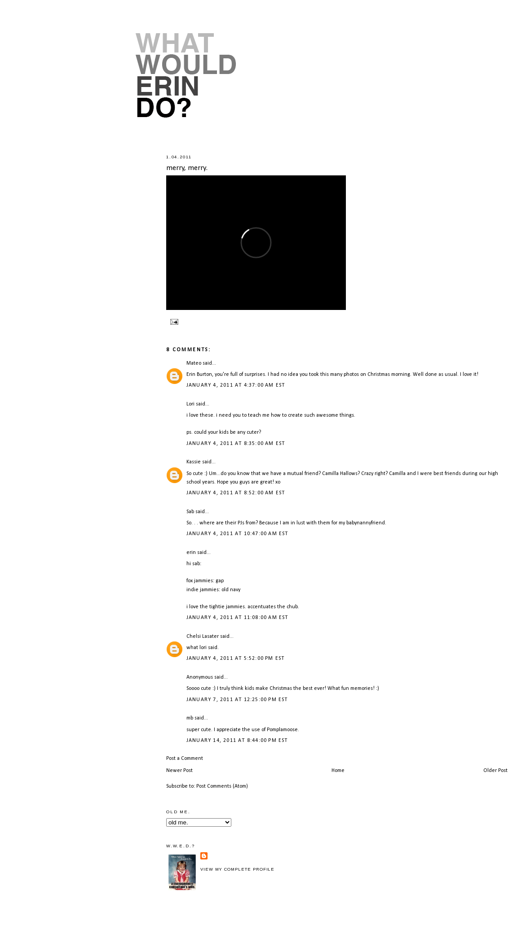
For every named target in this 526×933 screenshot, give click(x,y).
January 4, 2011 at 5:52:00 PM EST (235, 658)
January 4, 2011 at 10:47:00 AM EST (237, 533)
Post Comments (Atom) (222, 786)
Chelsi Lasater (202, 636)
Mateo (193, 363)
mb (189, 718)
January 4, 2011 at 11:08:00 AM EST (237, 617)
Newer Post (179, 770)
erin (191, 552)
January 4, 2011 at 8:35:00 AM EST (235, 443)
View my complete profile (237, 869)
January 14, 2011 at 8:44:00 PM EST (237, 740)
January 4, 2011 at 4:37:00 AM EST (235, 385)
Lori (190, 404)
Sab (190, 511)
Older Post (495, 770)
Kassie (193, 462)
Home (338, 770)
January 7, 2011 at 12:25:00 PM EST (237, 699)
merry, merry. (187, 168)
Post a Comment (184, 758)
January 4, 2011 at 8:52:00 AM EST (235, 493)
